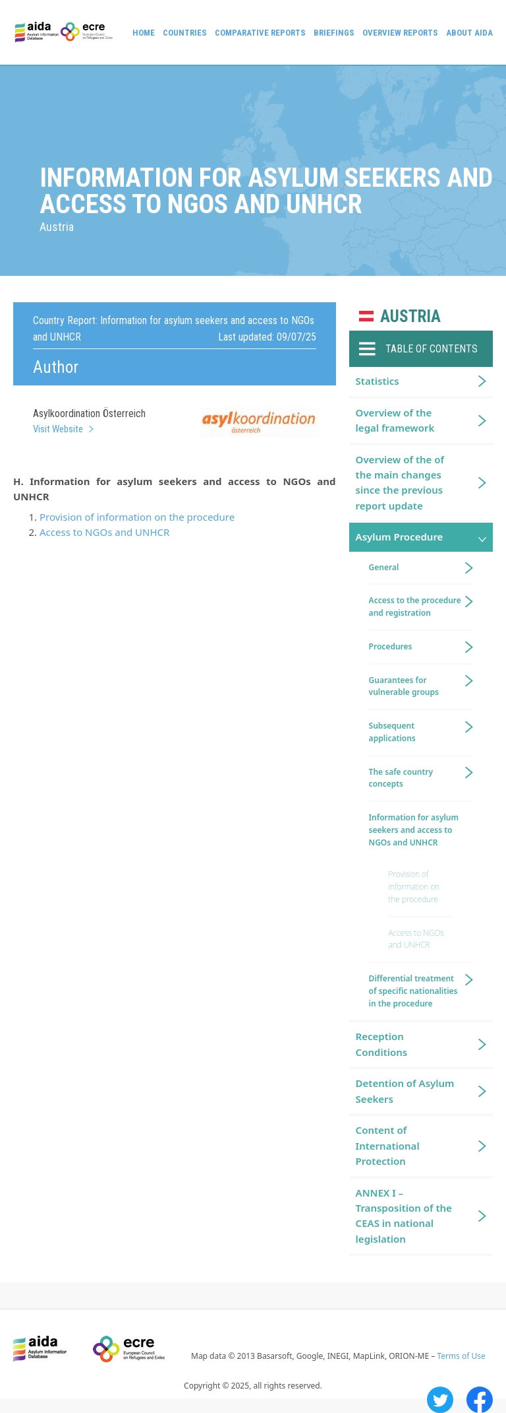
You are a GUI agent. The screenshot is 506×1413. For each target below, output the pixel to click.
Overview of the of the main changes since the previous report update (400, 482)
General (384, 567)
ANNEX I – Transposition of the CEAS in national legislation (404, 1215)
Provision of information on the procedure (137, 516)
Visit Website (58, 429)
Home (143, 33)
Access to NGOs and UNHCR (104, 532)
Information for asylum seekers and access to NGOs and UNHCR (414, 830)
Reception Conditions (382, 1044)
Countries (185, 33)
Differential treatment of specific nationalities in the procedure (413, 991)
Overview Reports (400, 33)
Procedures (390, 646)
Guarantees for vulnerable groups (404, 686)
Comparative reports (260, 33)
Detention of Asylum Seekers (405, 1090)
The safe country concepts (401, 778)
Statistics (377, 380)
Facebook (479, 1400)
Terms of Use (461, 1356)
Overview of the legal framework (395, 420)
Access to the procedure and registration (415, 606)
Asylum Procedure (399, 536)
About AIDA (469, 33)
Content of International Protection (388, 1145)
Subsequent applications (392, 732)
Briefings (334, 33)
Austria (410, 316)
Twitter (440, 1400)
